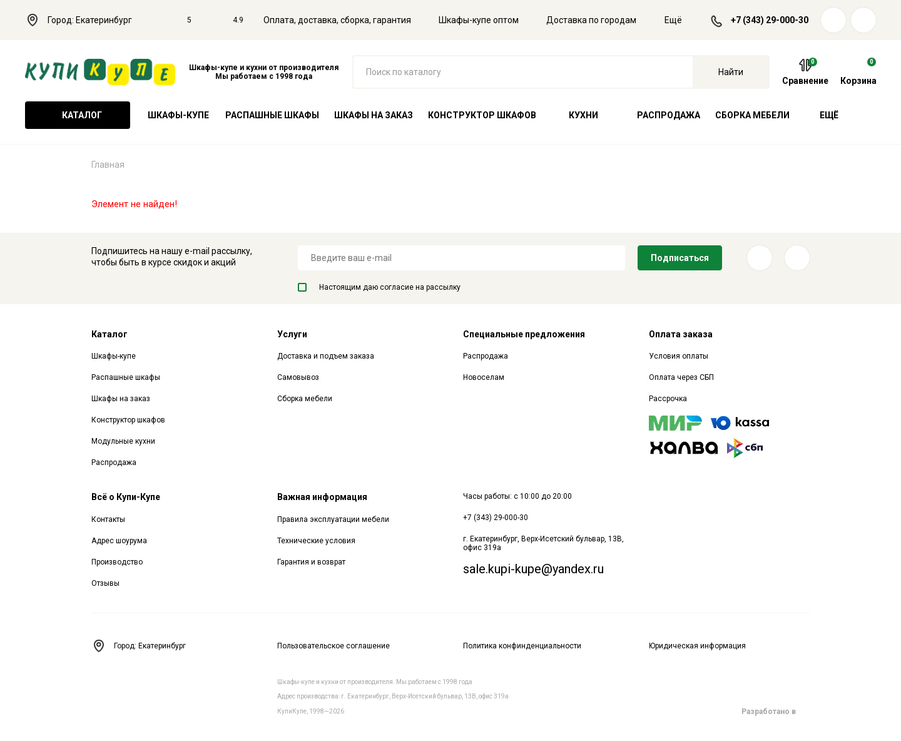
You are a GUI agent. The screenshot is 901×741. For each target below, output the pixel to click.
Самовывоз (298, 377)
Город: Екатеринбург (85, 20)
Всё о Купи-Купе (125, 497)
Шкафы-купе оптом (479, 20)
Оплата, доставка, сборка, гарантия (337, 20)
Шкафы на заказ (373, 115)
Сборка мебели (752, 115)
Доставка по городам (591, 20)
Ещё (680, 20)
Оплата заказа (681, 334)
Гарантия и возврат (311, 562)
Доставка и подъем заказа (325, 356)
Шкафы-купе (178, 115)
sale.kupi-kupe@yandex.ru (533, 569)
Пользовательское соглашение (333, 645)
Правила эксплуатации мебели (333, 519)
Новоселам (483, 377)
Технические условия (316, 540)
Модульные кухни (123, 441)
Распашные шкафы (272, 115)
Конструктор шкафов (482, 115)
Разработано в (775, 711)
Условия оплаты (678, 356)
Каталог (77, 115)
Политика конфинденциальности (522, 645)
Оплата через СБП (681, 377)
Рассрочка (668, 398)
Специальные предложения (524, 334)
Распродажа (668, 115)
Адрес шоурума (119, 540)
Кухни (583, 115)
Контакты (108, 519)
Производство (117, 562)
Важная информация (322, 497)
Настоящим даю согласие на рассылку (379, 287)
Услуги (292, 334)
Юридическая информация (697, 645)
